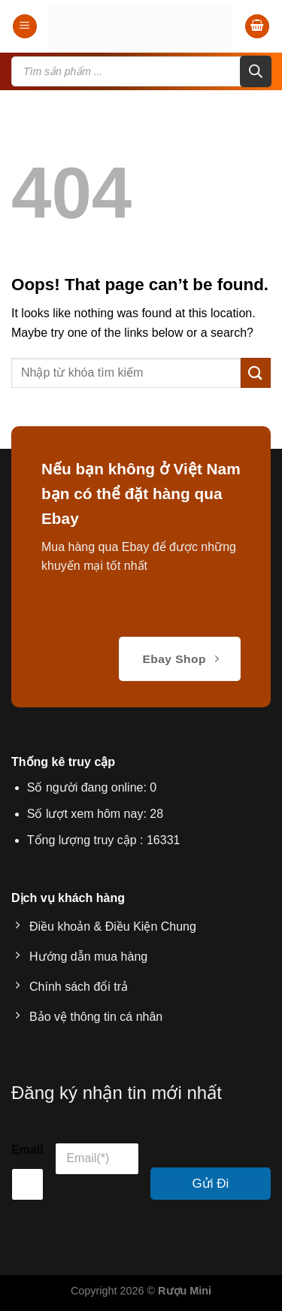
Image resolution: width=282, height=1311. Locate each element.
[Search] (255, 71)
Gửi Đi (211, 1183)
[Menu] (25, 26)
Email (27, 1149)
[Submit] (256, 372)
